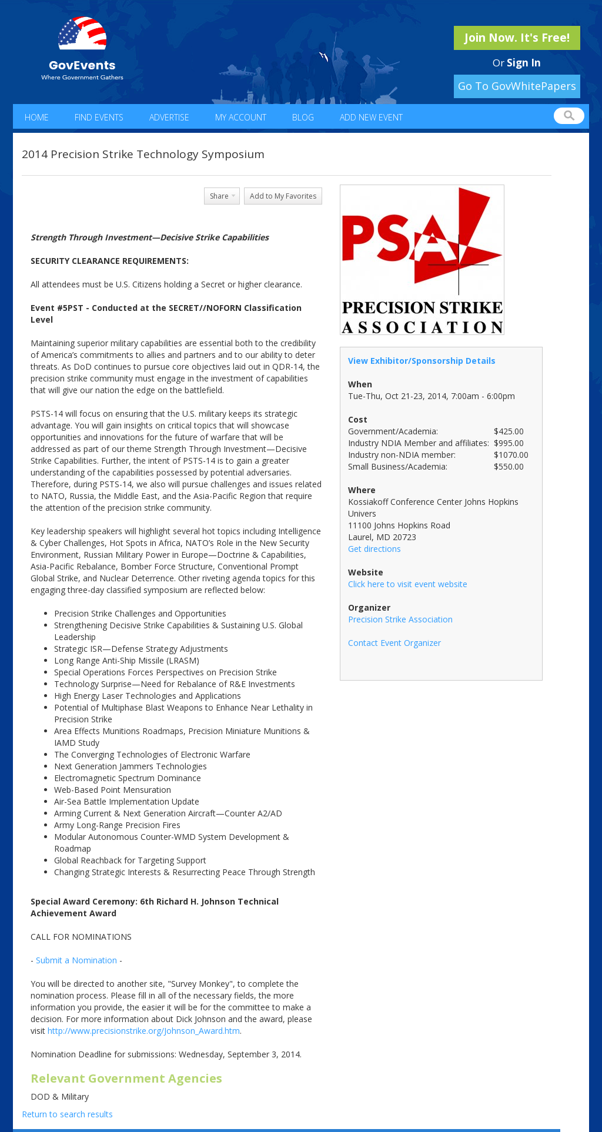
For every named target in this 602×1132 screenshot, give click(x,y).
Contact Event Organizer (394, 642)
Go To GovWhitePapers (517, 86)
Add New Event (371, 117)
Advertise (169, 117)
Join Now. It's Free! (517, 37)
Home (37, 117)
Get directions (374, 548)
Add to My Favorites (283, 196)
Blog (303, 117)
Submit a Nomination (76, 960)
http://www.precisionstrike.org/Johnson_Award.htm (144, 1030)
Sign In (524, 62)
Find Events (99, 117)
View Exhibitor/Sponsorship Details (422, 360)
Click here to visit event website (407, 584)
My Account (240, 117)
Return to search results (67, 1114)
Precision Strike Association (400, 619)
